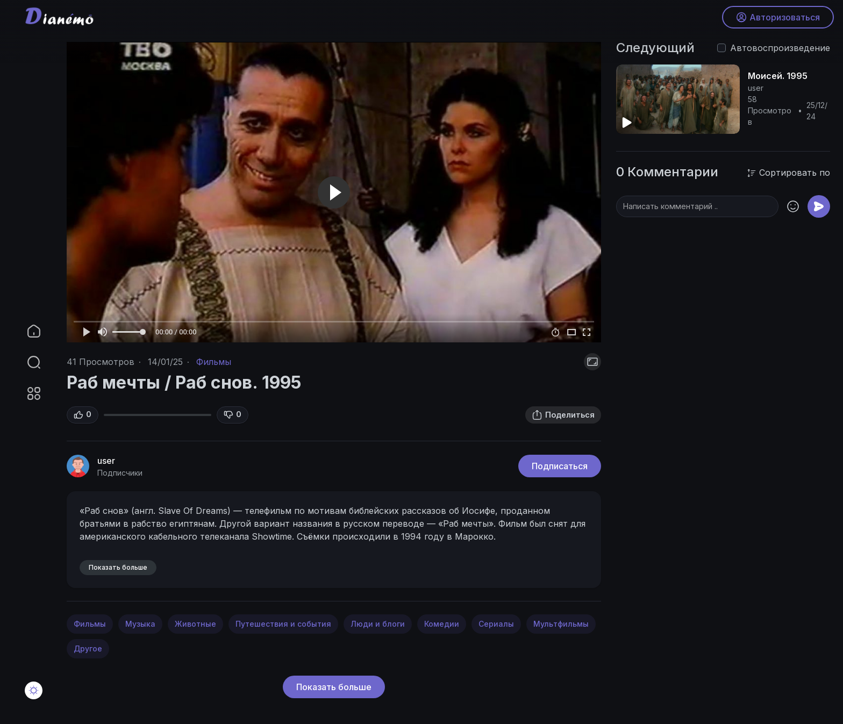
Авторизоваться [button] (776, 18)
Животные (195, 623)
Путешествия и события (283, 623)
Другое (88, 648)
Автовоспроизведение (780, 47)
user (106, 460)
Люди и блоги (378, 623)
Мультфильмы (561, 623)
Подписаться (560, 466)
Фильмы (213, 361)
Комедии (441, 623)
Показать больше (334, 687)
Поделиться (563, 415)
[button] (27, 362)
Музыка (140, 623)
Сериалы (496, 623)
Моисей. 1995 (778, 75)
